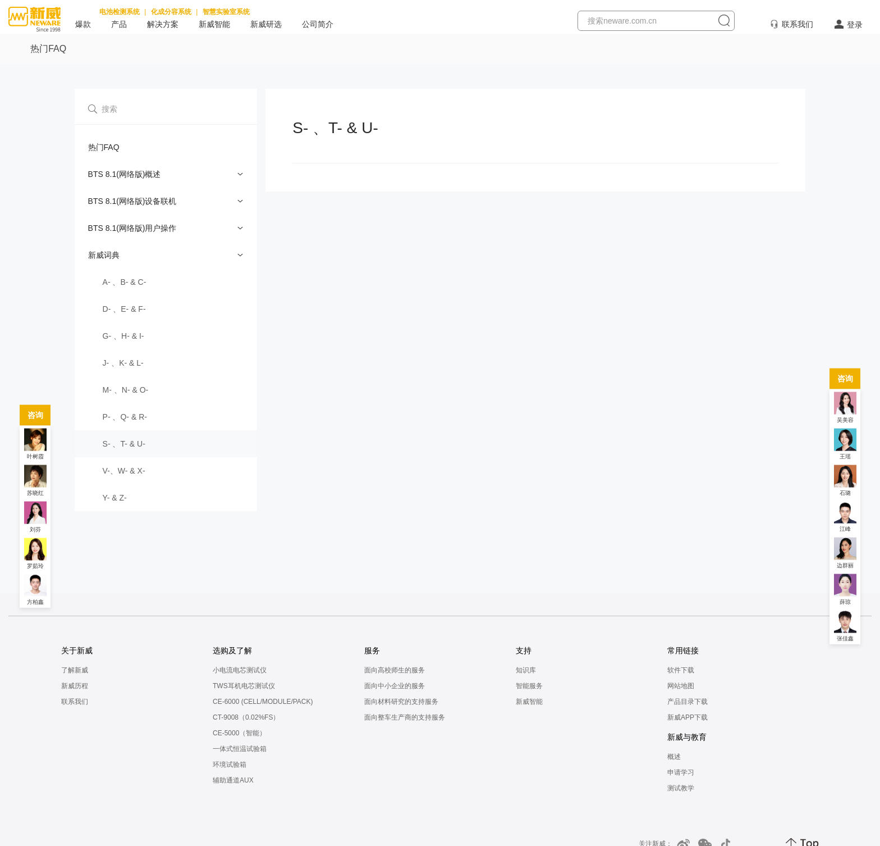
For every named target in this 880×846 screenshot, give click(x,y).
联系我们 (797, 24)
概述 (674, 757)
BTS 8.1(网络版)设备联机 (132, 201)
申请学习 (680, 772)
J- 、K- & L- (123, 362)
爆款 (83, 24)
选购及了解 (232, 650)
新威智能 (214, 24)
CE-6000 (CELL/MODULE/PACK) (263, 702)
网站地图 (680, 686)
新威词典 (104, 255)
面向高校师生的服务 (394, 670)
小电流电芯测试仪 (240, 670)
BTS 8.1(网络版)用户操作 (132, 228)
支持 (523, 650)
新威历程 (74, 686)
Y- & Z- (115, 497)
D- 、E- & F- (124, 308)
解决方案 (162, 24)
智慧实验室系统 (226, 12)
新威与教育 (687, 737)
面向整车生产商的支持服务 (404, 717)
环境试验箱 (229, 764)
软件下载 (680, 670)
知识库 (526, 670)
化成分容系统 (171, 12)
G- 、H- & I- (123, 335)
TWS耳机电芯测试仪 (244, 686)
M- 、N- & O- (126, 389)
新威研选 (266, 24)
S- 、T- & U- (124, 443)
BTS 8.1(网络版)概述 (124, 174)
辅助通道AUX (233, 780)
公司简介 (317, 24)
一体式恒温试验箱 (240, 749)
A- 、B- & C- (124, 282)
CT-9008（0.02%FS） (246, 717)
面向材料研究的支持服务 (401, 702)
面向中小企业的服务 (394, 686)
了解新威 (74, 670)
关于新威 (77, 650)
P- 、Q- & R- (125, 416)
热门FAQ (104, 147)
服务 (372, 650)
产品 (119, 24)
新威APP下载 (687, 717)
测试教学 (680, 788)
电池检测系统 (119, 12)
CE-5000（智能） (239, 733)
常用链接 (683, 650)
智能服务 (529, 686)
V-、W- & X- (124, 470)
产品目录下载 (687, 702)
